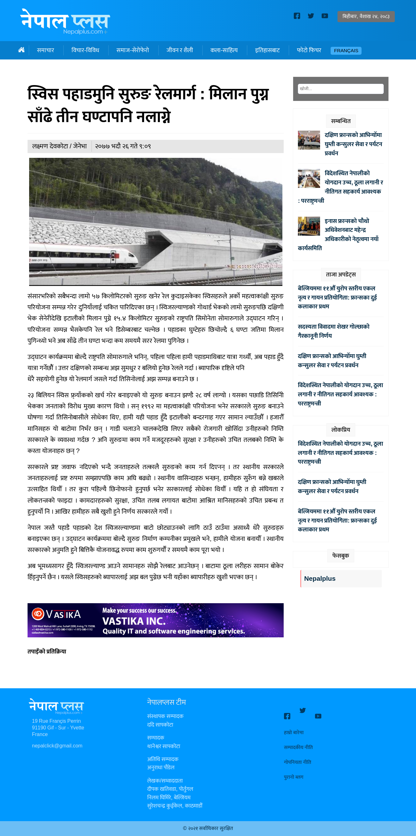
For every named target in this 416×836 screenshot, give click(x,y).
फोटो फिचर (309, 50)
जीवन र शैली (180, 50)
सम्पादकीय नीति (298, 742)
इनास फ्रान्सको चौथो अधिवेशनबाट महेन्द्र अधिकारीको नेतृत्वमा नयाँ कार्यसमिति (338, 234)
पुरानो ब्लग (293, 771)
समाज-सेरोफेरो (133, 50)
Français (346, 51)
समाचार (45, 50)
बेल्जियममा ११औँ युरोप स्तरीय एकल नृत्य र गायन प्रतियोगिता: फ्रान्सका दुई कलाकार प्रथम (337, 297)
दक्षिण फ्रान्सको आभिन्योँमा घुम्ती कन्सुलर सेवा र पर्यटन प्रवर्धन (353, 144)
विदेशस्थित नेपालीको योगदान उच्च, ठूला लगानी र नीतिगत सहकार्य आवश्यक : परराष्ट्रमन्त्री (340, 187)
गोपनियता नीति (297, 756)
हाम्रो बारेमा (294, 727)
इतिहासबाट (267, 50)
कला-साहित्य (224, 50)
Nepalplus (320, 578)
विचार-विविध (85, 50)
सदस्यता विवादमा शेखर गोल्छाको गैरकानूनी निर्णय (333, 331)
